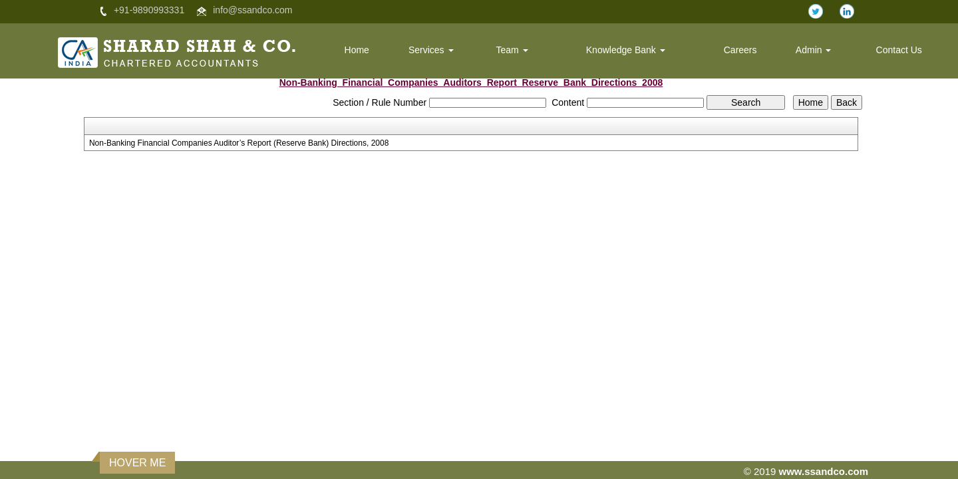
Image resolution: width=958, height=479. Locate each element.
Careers (740, 50)
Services (431, 50)
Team (512, 50)
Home (357, 50)
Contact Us (899, 50)
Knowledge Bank (625, 50)
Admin (814, 50)
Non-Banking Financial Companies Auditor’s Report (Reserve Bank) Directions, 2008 (239, 143)
